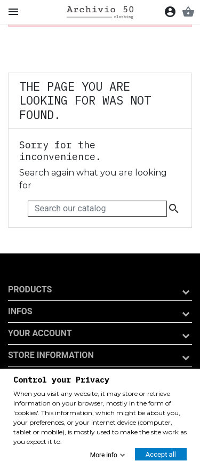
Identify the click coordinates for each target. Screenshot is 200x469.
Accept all (161, 454)
